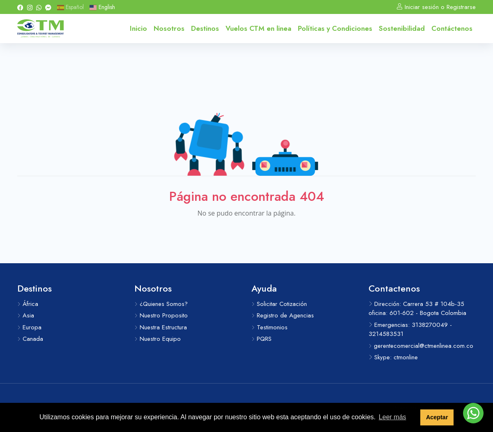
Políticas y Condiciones (335, 28)
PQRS (261, 338)
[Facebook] (20, 7)
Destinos (205, 28)
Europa (29, 327)
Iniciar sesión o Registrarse (436, 6)
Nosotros (169, 28)
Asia (25, 315)
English (102, 7)
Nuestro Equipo (157, 338)
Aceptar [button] (437, 417)
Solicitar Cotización (279, 303)
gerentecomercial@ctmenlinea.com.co (421, 345)
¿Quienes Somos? (161, 303)
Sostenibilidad (402, 28)
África (27, 303)
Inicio (138, 28)
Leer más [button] (392, 417)
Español (70, 7)
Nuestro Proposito (161, 315)
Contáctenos (451, 28)
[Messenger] (48, 7)
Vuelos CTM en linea (258, 28)
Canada (30, 338)
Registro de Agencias (282, 315)
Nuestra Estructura (160, 327)
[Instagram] (29, 7)
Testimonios (269, 327)
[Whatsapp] (38, 7)
